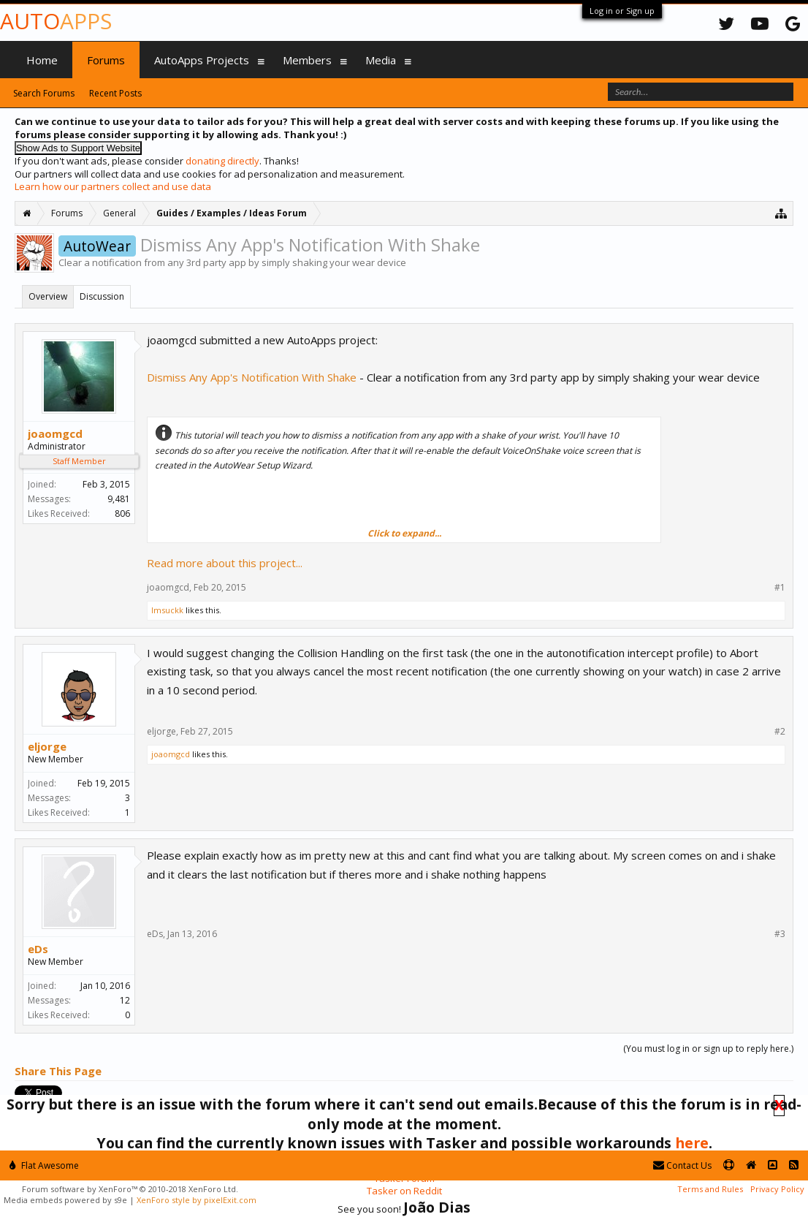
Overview (47, 296)
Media (380, 60)
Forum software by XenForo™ (130, 1188)
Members (307, 60)
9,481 (118, 499)
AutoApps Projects (201, 60)
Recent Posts (115, 93)
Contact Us (682, 1165)
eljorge (47, 746)
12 (125, 1000)
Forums (106, 60)
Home (42, 60)
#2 (779, 732)
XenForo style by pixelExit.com (196, 1199)
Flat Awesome (44, 1165)
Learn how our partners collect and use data (113, 186)
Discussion (102, 296)
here (692, 1143)
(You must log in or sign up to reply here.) (708, 1048)
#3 (779, 934)
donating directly (222, 160)
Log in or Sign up (622, 10)
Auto (56, 21)
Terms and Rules (710, 1188)
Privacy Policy (777, 1188)
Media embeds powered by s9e (65, 1199)
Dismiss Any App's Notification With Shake (252, 377)
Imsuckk (167, 609)
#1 (779, 588)
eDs (38, 948)
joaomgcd (55, 433)
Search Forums (44, 93)
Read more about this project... (224, 563)
